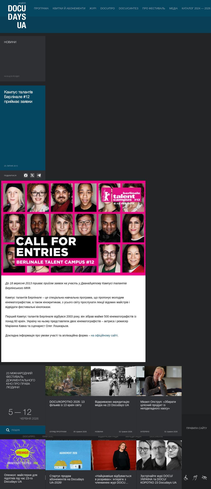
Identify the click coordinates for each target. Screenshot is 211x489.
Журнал (9, 428)
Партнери (104, 444)
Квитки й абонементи (69, 8)
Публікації (10, 432)
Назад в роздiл (11, 76)
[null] (25, 175)
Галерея (130, 440)
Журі (92, 8)
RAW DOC (47, 436)
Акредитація (133, 436)
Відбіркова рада (108, 436)
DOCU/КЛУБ (156, 436)
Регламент (105, 432)
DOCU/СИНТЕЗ (128, 8)
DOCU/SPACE (157, 440)
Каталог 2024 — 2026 (196, 8)
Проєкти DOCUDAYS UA (165, 428)
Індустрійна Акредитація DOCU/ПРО (64, 432)
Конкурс (28, 432)
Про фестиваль (153, 8)
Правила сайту (196, 428)
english (22, 3)
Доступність (106, 449)
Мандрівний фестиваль (164, 432)
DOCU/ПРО (107, 8)
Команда (103, 440)
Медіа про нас (134, 432)
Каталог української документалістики (67, 440)
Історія (102, 457)
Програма (41, 8)
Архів (101, 461)
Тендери (103, 453)
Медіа (173, 8)
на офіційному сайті (152, 190)
